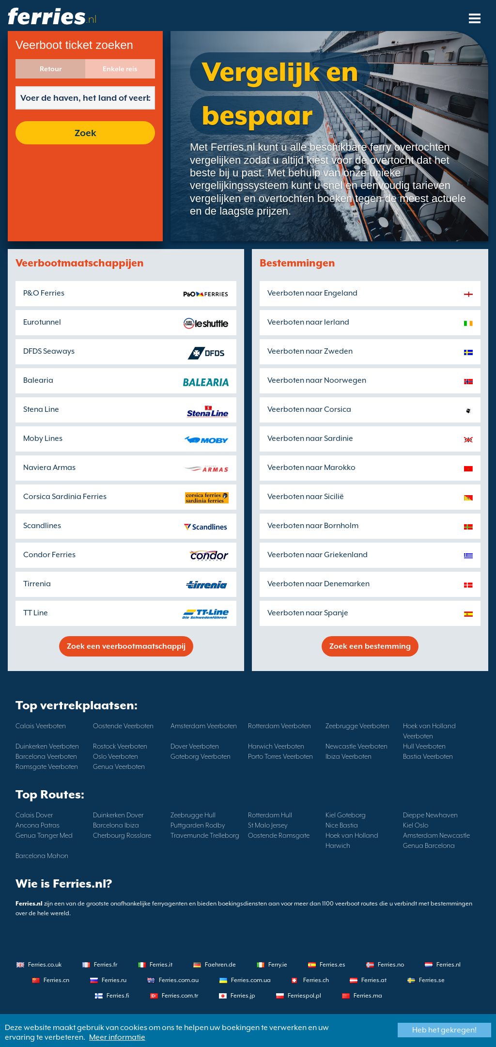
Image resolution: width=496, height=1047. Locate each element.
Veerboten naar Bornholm (312, 525)
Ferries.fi (118, 995)
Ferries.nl (448, 964)
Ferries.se (432, 980)
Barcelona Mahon (42, 855)
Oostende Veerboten (123, 726)
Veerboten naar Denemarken (318, 583)
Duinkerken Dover (118, 815)
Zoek (85, 132)
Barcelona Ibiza (116, 825)
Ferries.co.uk (45, 964)
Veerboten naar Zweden (310, 351)
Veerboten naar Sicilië (305, 496)
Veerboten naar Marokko (311, 467)
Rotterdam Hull (270, 815)
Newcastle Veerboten (357, 746)
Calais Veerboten (41, 726)
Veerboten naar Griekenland (317, 554)
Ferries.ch (316, 980)
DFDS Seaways (49, 351)
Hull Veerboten (424, 746)
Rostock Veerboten (120, 746)
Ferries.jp (243, 995)
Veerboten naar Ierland (308, 322)
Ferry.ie (277, 964)
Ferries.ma (368, 995)
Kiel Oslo (415, 825)
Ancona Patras (38, 825)
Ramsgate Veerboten (47, 766)
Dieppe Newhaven (430, 815)
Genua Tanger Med (44, 835)
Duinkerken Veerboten (47, 746)
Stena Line (41, 409)
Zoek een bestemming (370, 646)
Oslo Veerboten (115, 756)
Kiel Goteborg (346, 815)
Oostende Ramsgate (279, 835)
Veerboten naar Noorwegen (316, 380)
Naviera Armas (49, 467)
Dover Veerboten (194, 746)
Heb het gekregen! (444, 1030)
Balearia (38, 380)
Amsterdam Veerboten (203, 726)
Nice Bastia (342, 825)
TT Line (35, 613)
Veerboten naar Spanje (307, 613)
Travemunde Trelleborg (204, 835)
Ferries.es (332, 964)
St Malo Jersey (268, 825)
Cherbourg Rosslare (122, 835)
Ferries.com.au (179, 980)
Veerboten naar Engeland (312, 293)
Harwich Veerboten (276, 746)
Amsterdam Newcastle (436, 835)
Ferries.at (374, 980)
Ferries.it (161, 964)
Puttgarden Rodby (197, 825)
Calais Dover (34, 815)
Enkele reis (120, 69)
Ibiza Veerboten (349, 756)
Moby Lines (42, 438)
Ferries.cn (56, 980)
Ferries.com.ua (251, 980)
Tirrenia (37, 583)
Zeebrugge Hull (193, 815)
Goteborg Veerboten (200, 756)
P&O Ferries (43, 293)
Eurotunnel (42, 322)
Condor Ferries (49, 554)
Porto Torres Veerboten (280, 756)
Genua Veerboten (119, 766)
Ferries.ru (114, 980)
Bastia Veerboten (428, 756)
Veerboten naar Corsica (309, 409)
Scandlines (42, 525)
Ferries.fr (105, 964)
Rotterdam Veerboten (279, 726)
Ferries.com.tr (180, 995)
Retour (51, 69)
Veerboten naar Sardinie (310, 438)
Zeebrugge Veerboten (357, 726)
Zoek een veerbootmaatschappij (126, 646)
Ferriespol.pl (304, 995)
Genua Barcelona (429, 845)
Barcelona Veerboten (46, 756)
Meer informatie (117, 1037)
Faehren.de (220, 964)
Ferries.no (391, 964)
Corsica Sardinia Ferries (65, 496)
